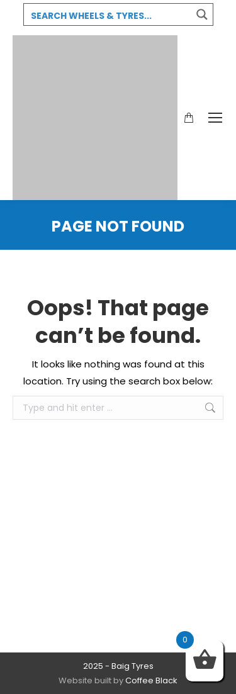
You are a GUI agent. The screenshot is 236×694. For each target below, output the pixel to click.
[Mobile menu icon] (215, 117)
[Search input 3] (108, 15)
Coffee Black (151, 680)
